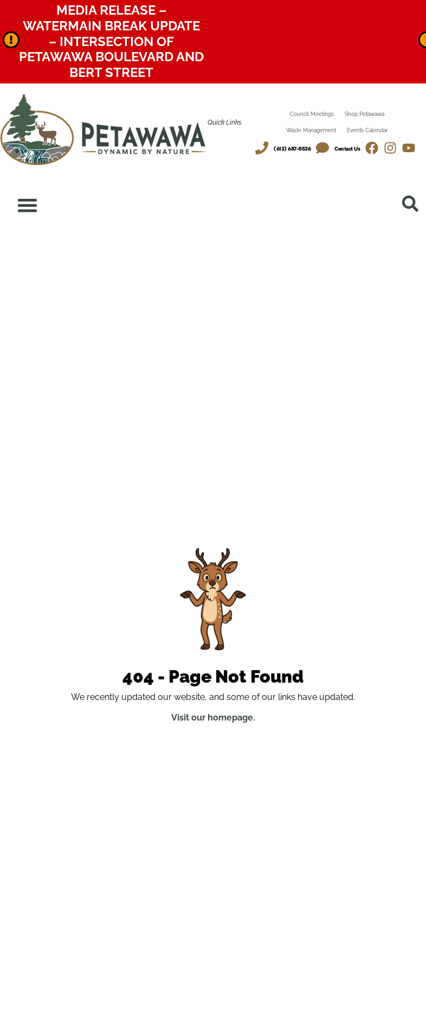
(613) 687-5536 (292, 148)
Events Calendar (367, 130)
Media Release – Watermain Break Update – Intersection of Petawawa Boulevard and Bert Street (111, 41)
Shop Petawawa (364, 114)
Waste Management (311, 130)
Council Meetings (312, 114)
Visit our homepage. (213, 718)
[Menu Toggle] (27, 205)
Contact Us (347, 148)
